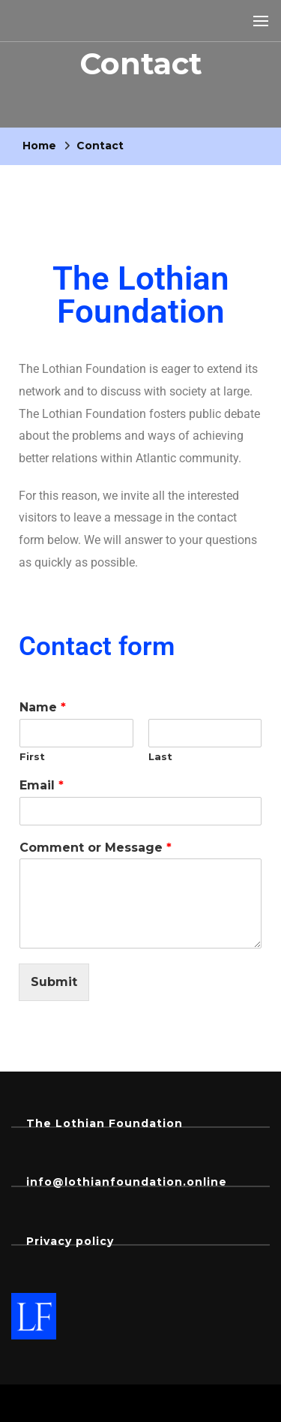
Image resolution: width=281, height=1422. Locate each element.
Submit (54, 982)
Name (42, 707)
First (32, 756)
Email (41, 785)
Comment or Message (95, 847)
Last (160, 756)
